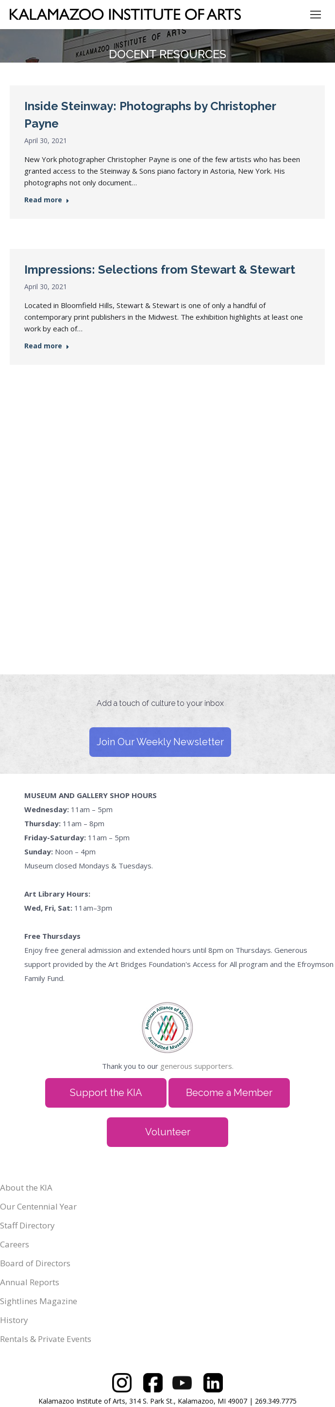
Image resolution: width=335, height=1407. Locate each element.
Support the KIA (106, 1092)
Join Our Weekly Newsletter (160, 742)
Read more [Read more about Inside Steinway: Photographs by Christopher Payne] (46, 200)
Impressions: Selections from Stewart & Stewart (159, 269)
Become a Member (229, 1092)
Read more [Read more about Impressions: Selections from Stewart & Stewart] (46, 346)
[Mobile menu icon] (315, 14)
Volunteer (167, 1132)
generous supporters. (197, 1066)
